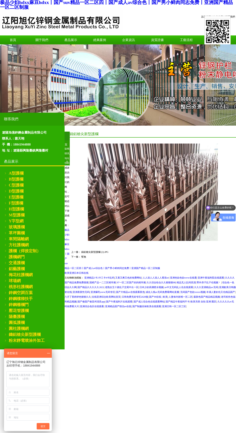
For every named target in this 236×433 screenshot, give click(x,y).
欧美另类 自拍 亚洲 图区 (203, 301)
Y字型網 (16, 221)
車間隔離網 (19, 239)
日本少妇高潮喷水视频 (151, 287)
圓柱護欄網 (19, 328)
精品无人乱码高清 (186, 282)
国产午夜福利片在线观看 (119, 301)
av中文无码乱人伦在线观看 (179, 287)
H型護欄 (16, 209)
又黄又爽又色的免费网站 (128, 277)
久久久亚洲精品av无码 (206, 287)
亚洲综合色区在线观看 (92, 306)
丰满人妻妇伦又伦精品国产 (220, 292)
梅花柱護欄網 (21, 275)
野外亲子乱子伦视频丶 (209, 282)
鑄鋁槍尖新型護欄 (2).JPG (94, 252)
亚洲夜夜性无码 (81, 292)
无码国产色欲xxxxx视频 (192, 292)
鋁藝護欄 (17, 269)
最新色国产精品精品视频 (207, 296)
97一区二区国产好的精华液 (131, 282)
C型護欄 (16, 185)
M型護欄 (17, 215)
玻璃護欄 (17, 227)
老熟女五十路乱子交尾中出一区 (122, 287)
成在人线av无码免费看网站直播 (162, 292)
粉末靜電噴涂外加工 (27, 340)
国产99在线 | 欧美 (158, 296)
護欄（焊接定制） (25, 251)
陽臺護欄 (17, 316)
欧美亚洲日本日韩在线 (76, 273)
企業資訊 (128, 40)
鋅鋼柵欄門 (19, 304)
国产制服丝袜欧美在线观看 (146, 306)
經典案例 (99, 40)
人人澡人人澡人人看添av (156, 277)
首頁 (13, 40)
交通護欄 (17, 263)
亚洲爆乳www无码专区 (103, 292)
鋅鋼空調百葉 (21, 292)
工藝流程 (186, 40)
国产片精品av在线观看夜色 (130, 292)
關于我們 (41, 40)
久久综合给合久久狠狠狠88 (161, 282)
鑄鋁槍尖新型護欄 (25, 334)
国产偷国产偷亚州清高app (91, 301)
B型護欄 (16, 179)
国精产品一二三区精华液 (102, 282)
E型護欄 (16, 197)
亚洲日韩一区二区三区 (174, 306)
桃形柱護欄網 (21, 286)
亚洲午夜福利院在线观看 (211, 277)
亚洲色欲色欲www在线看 (183, 277)
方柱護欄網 (19, 245)
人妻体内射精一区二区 (181, 296)
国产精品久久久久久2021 (91, 287)
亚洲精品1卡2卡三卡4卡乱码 (99, 277)
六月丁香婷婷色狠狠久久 (78, 296)
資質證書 (157, 40)
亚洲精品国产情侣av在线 (118, 306)
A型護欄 (16, 173)
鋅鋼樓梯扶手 (21, 298)
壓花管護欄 (19, 310)
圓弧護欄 (17, 322)
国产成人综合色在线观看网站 (149, 301)
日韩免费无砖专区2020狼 (135, 296)
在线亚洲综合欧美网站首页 (106, 296)
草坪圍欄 (17, 233)
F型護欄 (16, 203)
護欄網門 (17, 257)
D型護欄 (16, 191)
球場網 (15, 281)
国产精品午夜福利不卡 (178, 301)
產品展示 (70, 40)
